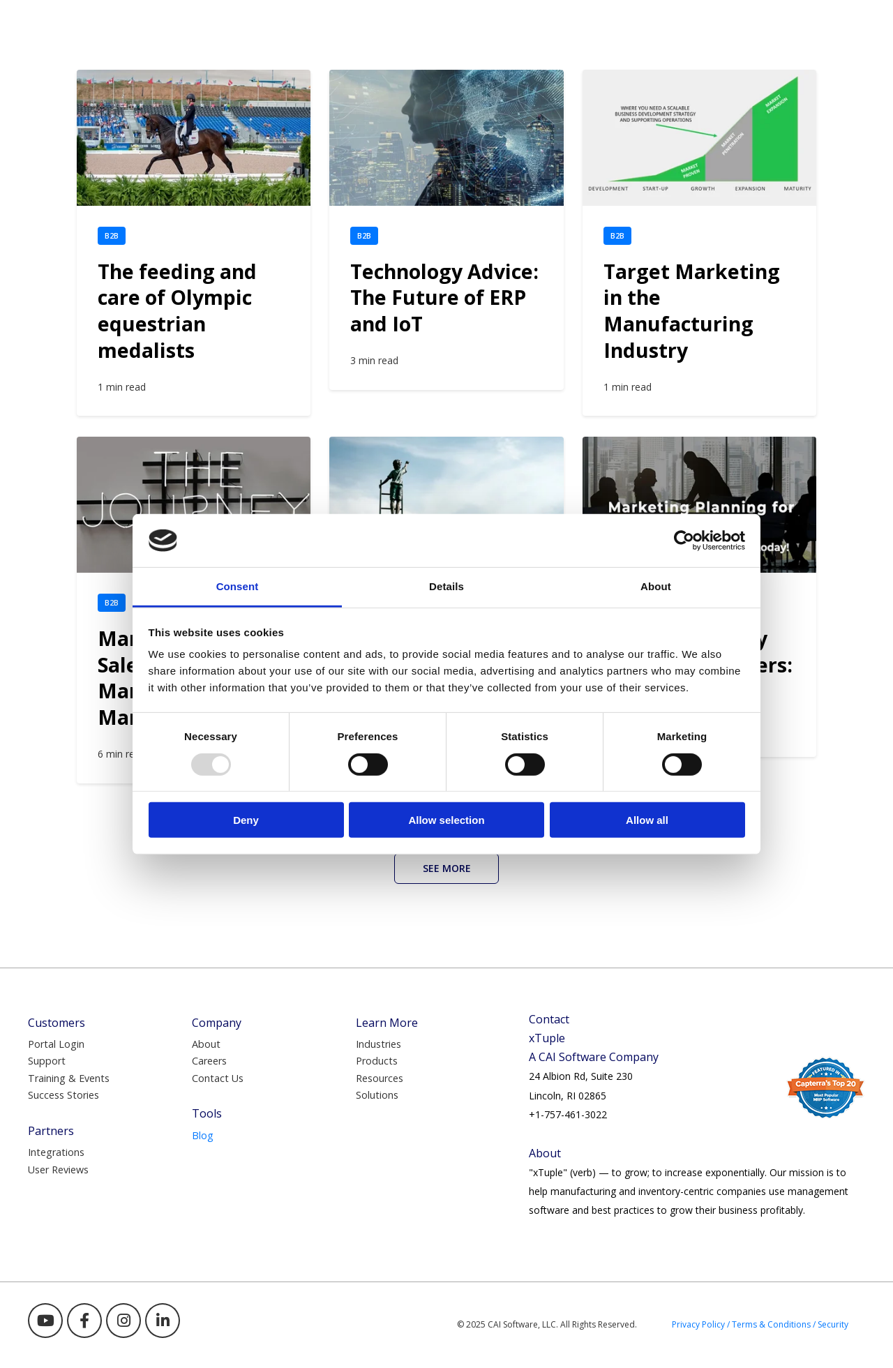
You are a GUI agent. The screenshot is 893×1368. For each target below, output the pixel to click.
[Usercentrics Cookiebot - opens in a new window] (684, 540)
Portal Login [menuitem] (56, 1044)
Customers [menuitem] (56, 1022)
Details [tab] (446, 586)
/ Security (830, 1324)
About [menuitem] (206, 1044)
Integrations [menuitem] (56, 1152)
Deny (246, 820)
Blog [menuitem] (202, 1135)
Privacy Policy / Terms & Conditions (741, 1324)
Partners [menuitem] (51, 1130)
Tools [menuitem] (207, 1113)
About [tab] (655, 586)
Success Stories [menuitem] (63, 1095)
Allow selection (446, 820)
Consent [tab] (237, 586)
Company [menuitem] (216, 1022)
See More (447, 868)
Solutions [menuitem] (377, 1095)
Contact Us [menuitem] (217, 1078)
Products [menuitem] (377, 1060)
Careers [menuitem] (209, 1060)
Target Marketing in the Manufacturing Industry (691, 310)
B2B (112, 235)
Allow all (647, 820)
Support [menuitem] (47, 1060)
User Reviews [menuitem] (58, 1169)
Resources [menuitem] (379, 1078)
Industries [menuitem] (378, 1044)
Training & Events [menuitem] (69, 1078)
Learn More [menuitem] (387, 1022)
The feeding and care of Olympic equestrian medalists (177, 310)
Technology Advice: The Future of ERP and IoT (444, 297)
